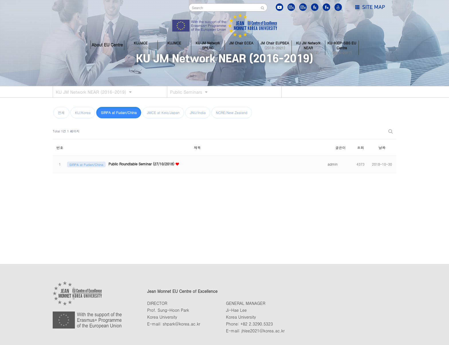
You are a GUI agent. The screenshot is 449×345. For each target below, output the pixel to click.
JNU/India (198, 112)
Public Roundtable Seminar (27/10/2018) (142, 163)
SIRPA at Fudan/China (119, 112)
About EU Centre (107, 45)
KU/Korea (82, 112)
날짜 (382, 147)
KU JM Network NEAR (308, 44)
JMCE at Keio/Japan (163, 112)
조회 (360, 147)
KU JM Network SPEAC (207, 44)
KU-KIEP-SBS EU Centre (342, 44)
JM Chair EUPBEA (275, 44)
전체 (61, 112)
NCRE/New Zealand (231, 112)
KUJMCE (140, 44)
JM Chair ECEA (241, 44)
